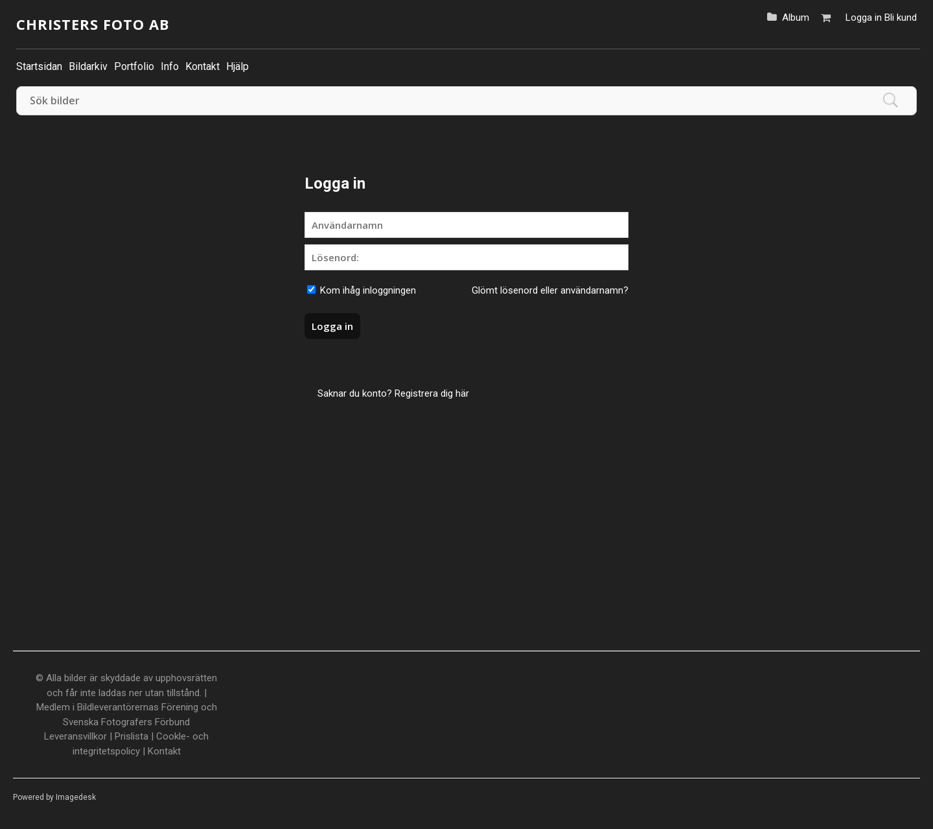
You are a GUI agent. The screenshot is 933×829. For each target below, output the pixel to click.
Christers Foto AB (93, 24)
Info (170, 66)
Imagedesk (76, 797)
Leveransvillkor (75, 736)
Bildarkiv (88, 66)
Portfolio (134, 66)
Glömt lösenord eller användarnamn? (550, 290)
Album (795, 17)
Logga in (864, 17)
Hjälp (237, 66)
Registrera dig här (432, 393)
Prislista (131, 736)
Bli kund (900, 17)
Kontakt (202, 66)
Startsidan (39, 66)
